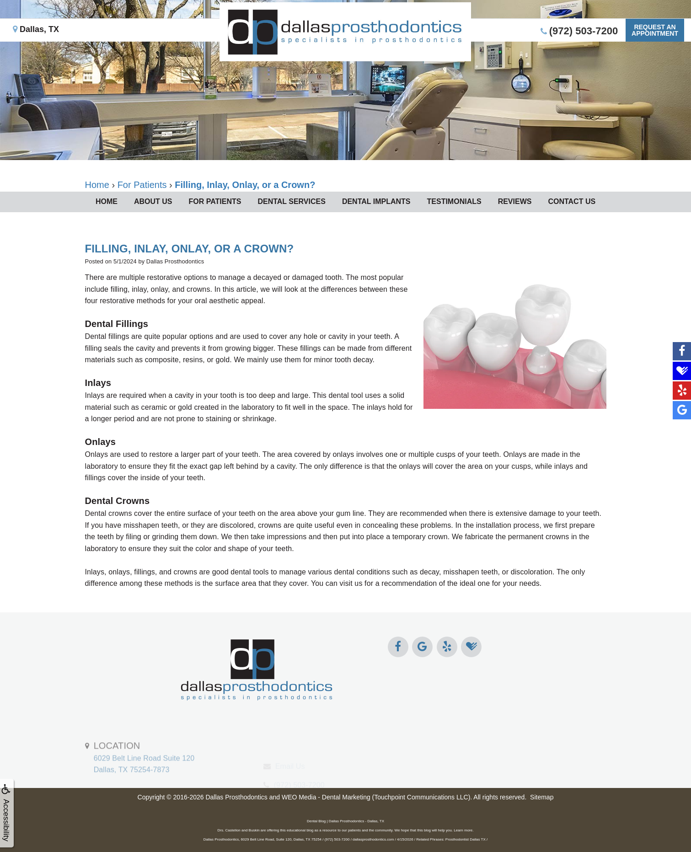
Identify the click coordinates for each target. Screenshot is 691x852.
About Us (153, 201)
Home (107, 201)
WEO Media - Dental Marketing (326, 797)
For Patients (214, 201)
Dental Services (291, 201)
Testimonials (454, 201)
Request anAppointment (655, 30)
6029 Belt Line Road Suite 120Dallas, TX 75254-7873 (144, 777)
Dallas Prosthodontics (236, 797)
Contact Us (571, 201)
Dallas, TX (36, 29)
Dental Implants (376, 201)
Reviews (515, 201)
